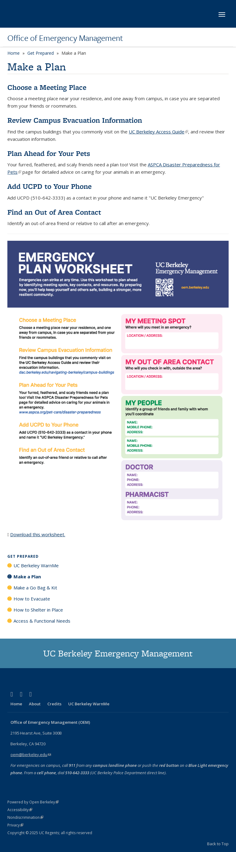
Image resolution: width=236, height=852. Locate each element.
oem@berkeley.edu (30, 754)
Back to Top (218, 843)
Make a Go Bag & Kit (35, 588)
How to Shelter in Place (38, 610)
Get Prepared (40, 53)
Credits (54, 704)
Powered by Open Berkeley (33, 802)
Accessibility (19, 809)
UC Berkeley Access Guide (158, 132)
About (35, 704)
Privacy (15, 825)
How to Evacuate (32, 599)
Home (13, 53)
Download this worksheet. (37, 534)
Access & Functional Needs (42, 621)
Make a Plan (27, 576)
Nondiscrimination (25, 817)
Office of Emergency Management (65, 37)
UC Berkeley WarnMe (36, 565)
